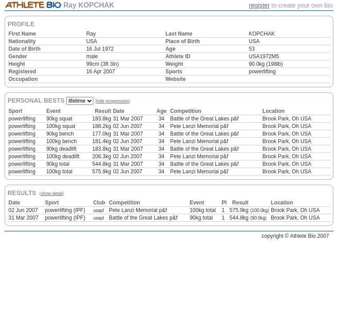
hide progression (112, 101)
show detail (51, 193)
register (259, 5)
